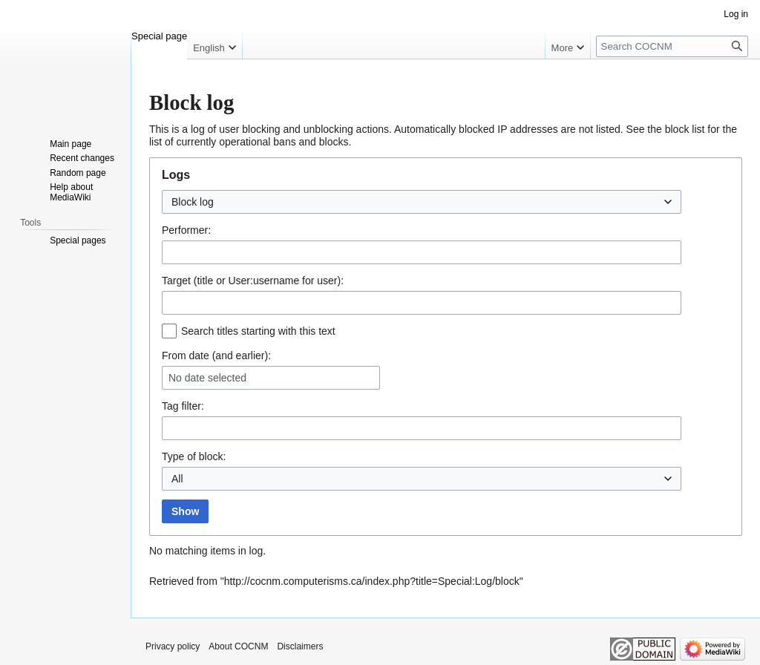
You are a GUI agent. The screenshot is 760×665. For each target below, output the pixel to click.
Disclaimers (300, 646)
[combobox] (421, 202)
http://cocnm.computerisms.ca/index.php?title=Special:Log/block (372, 581)
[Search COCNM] (672, 46)
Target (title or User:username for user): (253, 280)
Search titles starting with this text (258, 331)
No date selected (207, 378)
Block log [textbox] (192, 202)
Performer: (186, 230)
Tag (170, 406)
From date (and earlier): (216, 355)
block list (685, 129)
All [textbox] (177, 479)
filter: (183, 406)
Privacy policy (172, 646)
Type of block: (194, 456)
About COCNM (238, 646)
